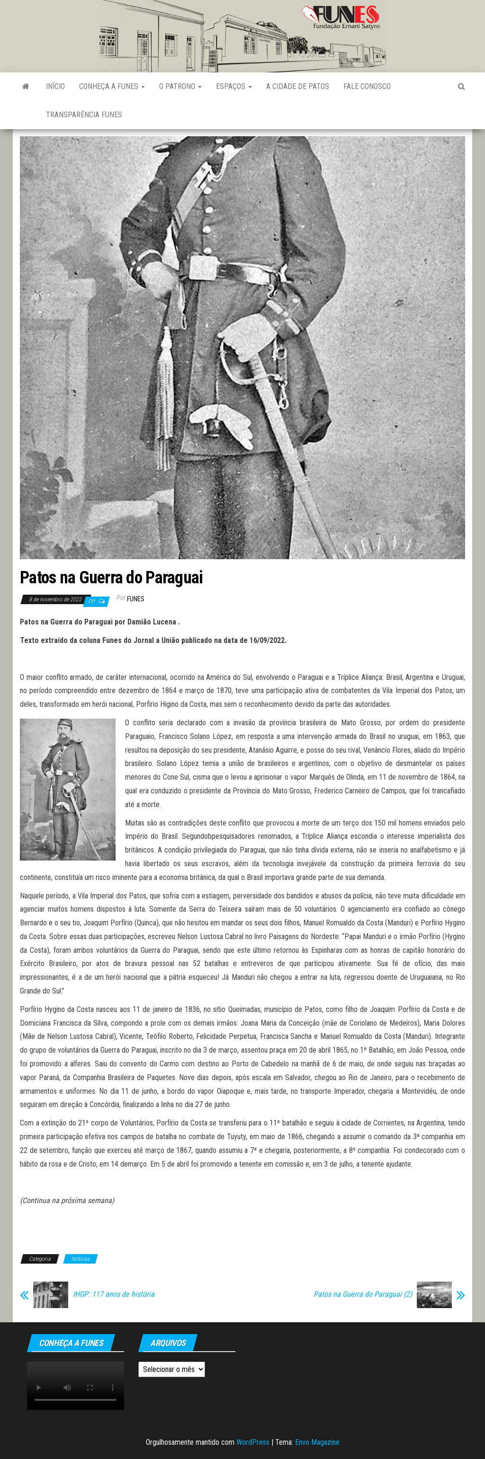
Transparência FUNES (84, 114)
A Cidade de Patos (297, 86)
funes (135, 599)
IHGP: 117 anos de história (113, 1294)
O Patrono (180, 86)
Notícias (81, 1259)
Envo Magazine (317, 1442)
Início (55, 86)
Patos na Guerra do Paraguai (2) (363, 1294)
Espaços (234, 86)
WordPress (252, 1442)
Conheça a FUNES (112, 86)
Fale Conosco (367, 86)
